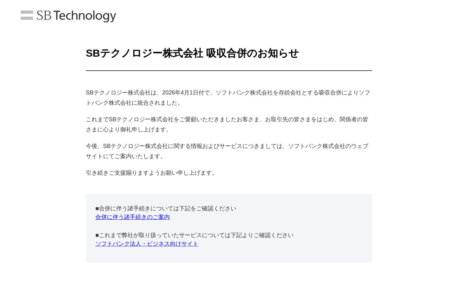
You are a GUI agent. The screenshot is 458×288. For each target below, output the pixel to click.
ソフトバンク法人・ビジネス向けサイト (146, 244)
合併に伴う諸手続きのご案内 (132, 217)
